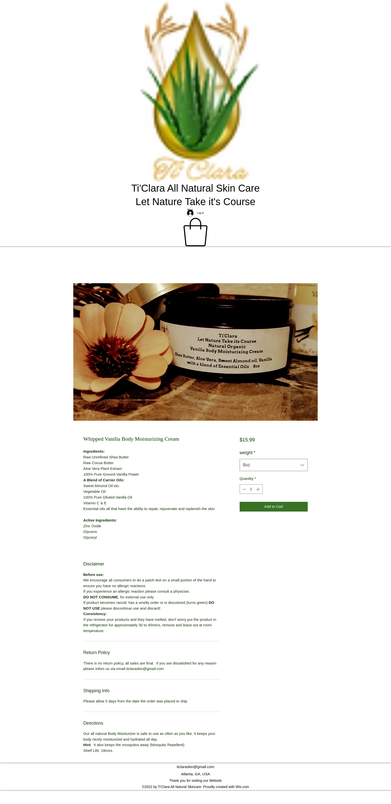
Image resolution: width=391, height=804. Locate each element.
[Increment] (258, 489)
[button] (195, 232)
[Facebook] (195, 780)
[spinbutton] (251, 489)
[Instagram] (195, 785)
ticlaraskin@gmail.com (195, 767)
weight (247, 452)
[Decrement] (243, 489)
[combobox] (274, 465)
